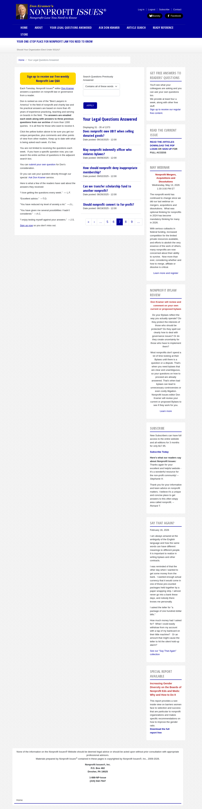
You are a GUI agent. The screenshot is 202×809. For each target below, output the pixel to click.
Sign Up (167, 149)
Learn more (166, 411)
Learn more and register (165, 273)
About (39, 28)
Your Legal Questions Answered (71, 28)
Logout (151, 9)
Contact (177, 9)
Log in (141, 9)
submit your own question (42, 164)
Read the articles (162, 142)
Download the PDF (162, 145)
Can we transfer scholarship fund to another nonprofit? (107, 188)
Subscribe (164, 9)
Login (153, 149)
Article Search (136, 28)
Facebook (174, 15)
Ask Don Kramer (109, 28)
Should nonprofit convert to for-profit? (108, 204)
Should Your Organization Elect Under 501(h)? (38, 49)
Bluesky (154, 15)
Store (24, 34)
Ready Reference (163, 28)
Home (24, 28)
